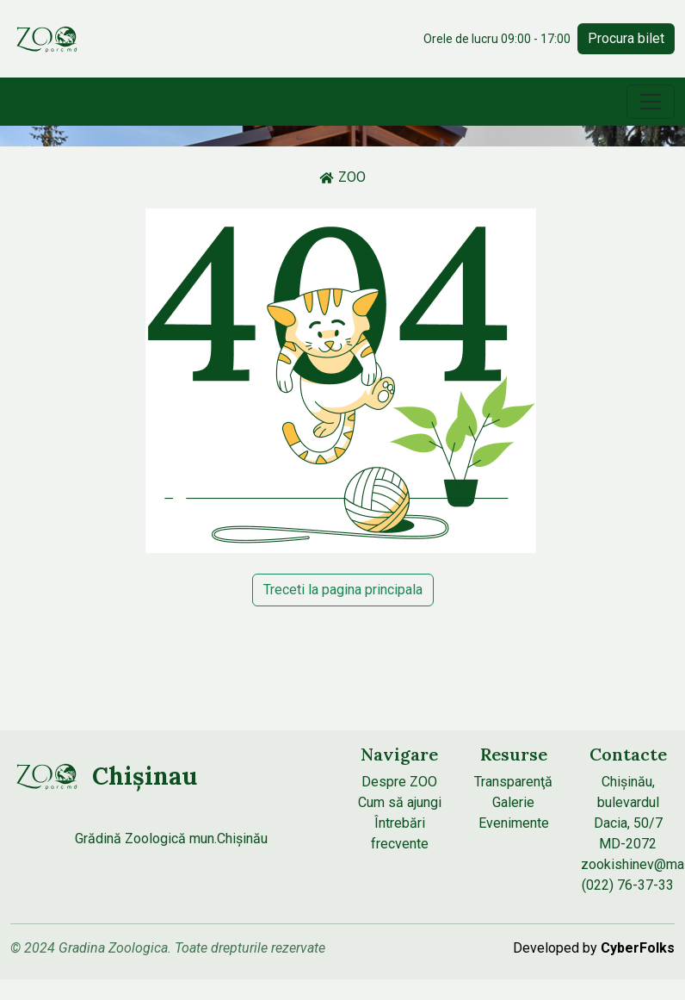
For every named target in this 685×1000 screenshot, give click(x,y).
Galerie (513, 802)
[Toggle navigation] (650, 101)
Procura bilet (626, 38)
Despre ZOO (399, 781)
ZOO (342, 177)
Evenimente (513, 823)
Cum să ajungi (399, 802)
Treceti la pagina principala (343, 589)
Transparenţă (513, 781)
